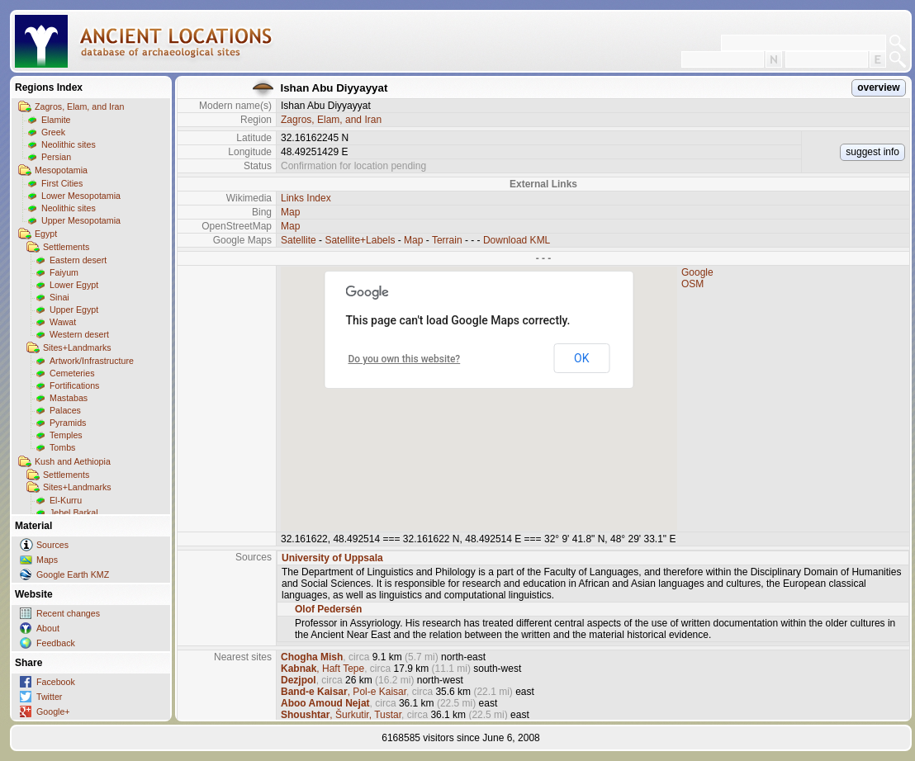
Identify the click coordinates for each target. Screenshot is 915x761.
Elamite (56, 120)
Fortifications (74, 385)
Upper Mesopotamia (81, 220)
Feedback (55, 643)
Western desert (79, 334)
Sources (52, 545)
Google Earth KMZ (72, 574)
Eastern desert (78, 260)
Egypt (46, 234)
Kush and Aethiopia (73, 461)
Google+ (53, 711)
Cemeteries (72, 373)
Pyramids (68, 423)
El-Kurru (66, 500)
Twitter (49, 697)
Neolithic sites (68, 144)
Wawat (63, 322)
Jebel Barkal (74, 513)
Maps (47, 560)
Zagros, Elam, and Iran (79, 106)
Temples (66, 435)
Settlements (66, 247)
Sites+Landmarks (77, 347)
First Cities (62, 183)
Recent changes (68, 613)
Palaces (65, 410)
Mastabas (69, 398)
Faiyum (64, 272)
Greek (53, 132)
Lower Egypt (74, 285)
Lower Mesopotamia (81, 196)
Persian (56, 157)
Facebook (55, 682)
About (47, 628)
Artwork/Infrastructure (92, 361)
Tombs (62, 447)
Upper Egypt (74, 309)
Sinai (59, 297)
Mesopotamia (61, 170)
